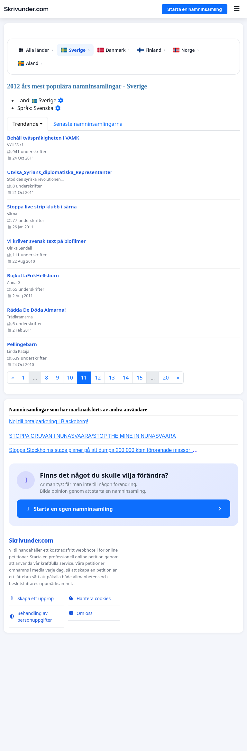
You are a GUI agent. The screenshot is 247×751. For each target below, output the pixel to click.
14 (126, 467)
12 (98, 467)
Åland (30, 153)
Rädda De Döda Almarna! (36, 400)
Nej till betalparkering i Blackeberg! (48, 511)
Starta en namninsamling (194, 9)
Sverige (75, 140)
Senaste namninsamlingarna (88, 213)
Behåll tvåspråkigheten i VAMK (43, 228)
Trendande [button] (26, 213)
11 (84, 467)
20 (166, 467)
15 (139, 467)
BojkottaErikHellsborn (33, 365)
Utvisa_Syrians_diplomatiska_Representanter (59, 262)
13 (111, 467)
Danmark (113, 140)
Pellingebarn (22, 434)
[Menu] (236, 9)
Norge (186, 140)
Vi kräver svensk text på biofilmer (46, 331)
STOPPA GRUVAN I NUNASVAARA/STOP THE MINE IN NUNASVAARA (92, 526)
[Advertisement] (123, 78)
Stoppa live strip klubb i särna (42, 297)
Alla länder (35, 140)
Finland (151, 140)
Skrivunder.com (26, 9)
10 (70, 467)
